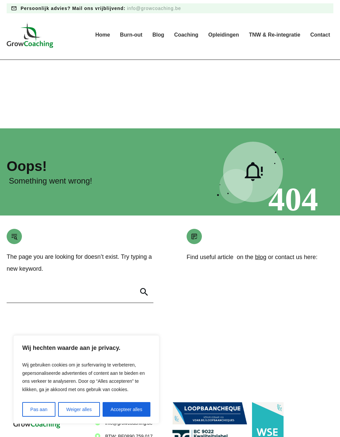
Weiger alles (79, 409)
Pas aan (38, 409)
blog (260, 188)
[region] (86, 379)
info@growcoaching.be (154, 8)
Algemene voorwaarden (180, 416)
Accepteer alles (126, 409)
